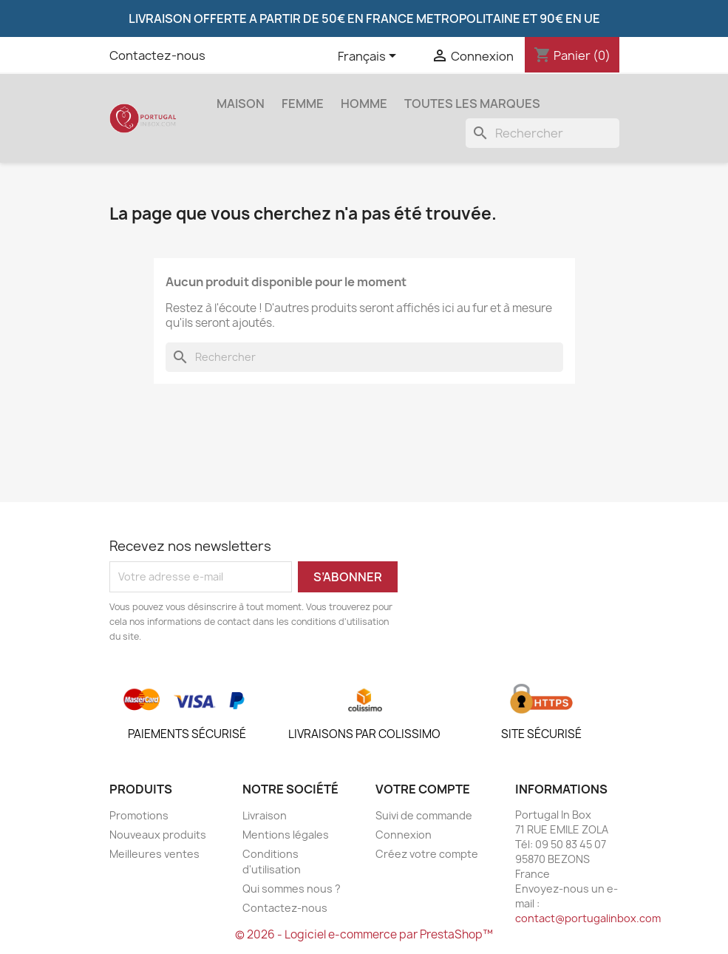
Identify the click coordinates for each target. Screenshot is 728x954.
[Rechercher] (542, 133)
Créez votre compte (426, 854)
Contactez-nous (157, 55)
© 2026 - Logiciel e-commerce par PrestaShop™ (364, 934)
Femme (303, 103)
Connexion (403, 835)
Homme (364, 103)
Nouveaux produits (157, 835)
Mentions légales (285, 835)
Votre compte (422, 789)
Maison (241, 103)
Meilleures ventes (154, 854)
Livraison (264, 815)
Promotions (139, 815)
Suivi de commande (423, 815)
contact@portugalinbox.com (588, 918)
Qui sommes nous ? (291, 889)
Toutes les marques (472, 103)
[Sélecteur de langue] (369, 57)
